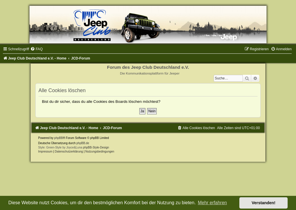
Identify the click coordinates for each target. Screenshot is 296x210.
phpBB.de (82, 143)
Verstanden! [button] (263, 202)
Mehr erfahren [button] (212, 202)
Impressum (45, 151)
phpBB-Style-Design (96, 147)
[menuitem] (36, 49)
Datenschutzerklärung (69, 151)
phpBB (58, 138)
